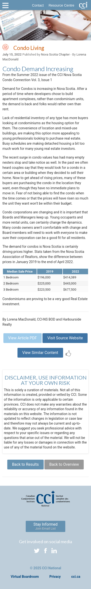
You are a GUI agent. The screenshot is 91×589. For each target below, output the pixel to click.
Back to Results (25, 464)
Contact (38, 5)
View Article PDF (22, 338)
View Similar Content (40, 352)
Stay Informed (45, 526)
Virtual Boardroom (25, 577)
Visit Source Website (65, 338)
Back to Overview (64, 464)
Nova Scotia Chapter (55, 54)
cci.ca (75, 577)
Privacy (55, 577)
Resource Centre (61, 5)
